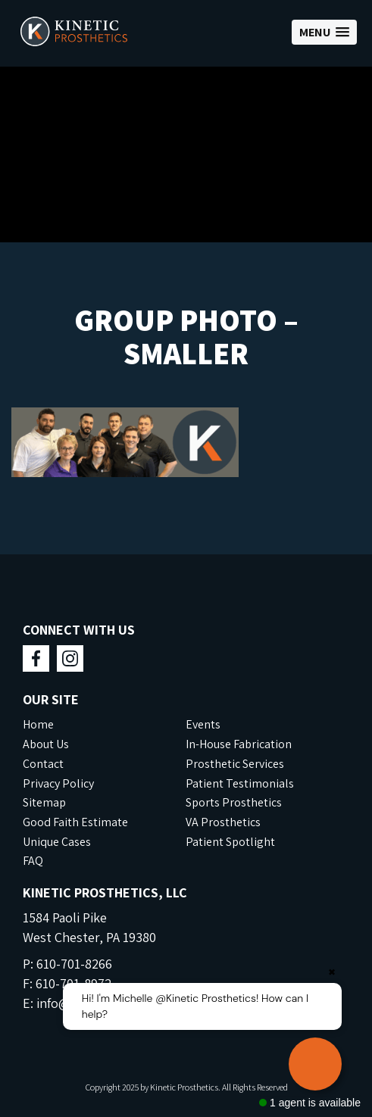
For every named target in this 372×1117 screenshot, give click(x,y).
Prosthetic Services (235, 764)
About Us (46, 744)
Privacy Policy (58, 783)
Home (38, 724)
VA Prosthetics (223, 822)
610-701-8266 (74, 963)
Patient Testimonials (240, 783)
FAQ (33, 861)
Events (203, 724)
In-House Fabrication (239, 744)
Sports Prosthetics (234, 802)
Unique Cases (57, 842)
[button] (324, 32)
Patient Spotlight (230, 842)
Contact (43, 764)
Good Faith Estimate (75, 822)
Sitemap (44, 802)
